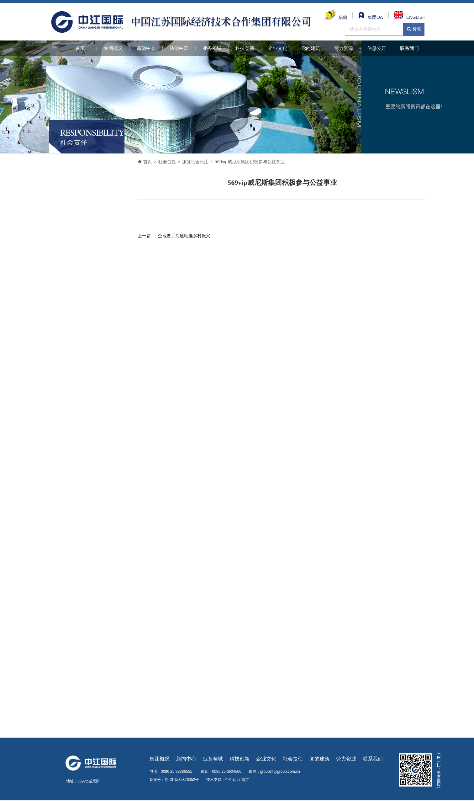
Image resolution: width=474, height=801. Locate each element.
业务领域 (212, 48)
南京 (245, 779)
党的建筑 (310, 48)
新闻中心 (146, 48)
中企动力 (232, 779)
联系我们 (409, 48)
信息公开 (376, 48)
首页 (80, 48)
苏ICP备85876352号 (182, 779)
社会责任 (293, 758)
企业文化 (277, 48)
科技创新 (244, 48)
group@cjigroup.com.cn (280, 771)
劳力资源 (343, 48)
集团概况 (113, 48)
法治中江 (179, 48)
